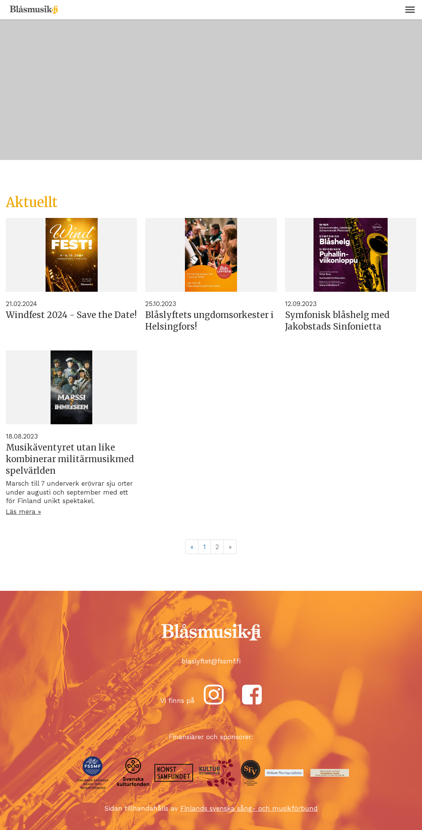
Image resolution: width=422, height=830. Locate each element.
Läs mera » (23, 511)
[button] (410, 9)
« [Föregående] (191, 547)
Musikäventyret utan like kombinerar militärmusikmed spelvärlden (70, 459)
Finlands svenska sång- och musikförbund (249, 808)
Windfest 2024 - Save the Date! (71, 315)
